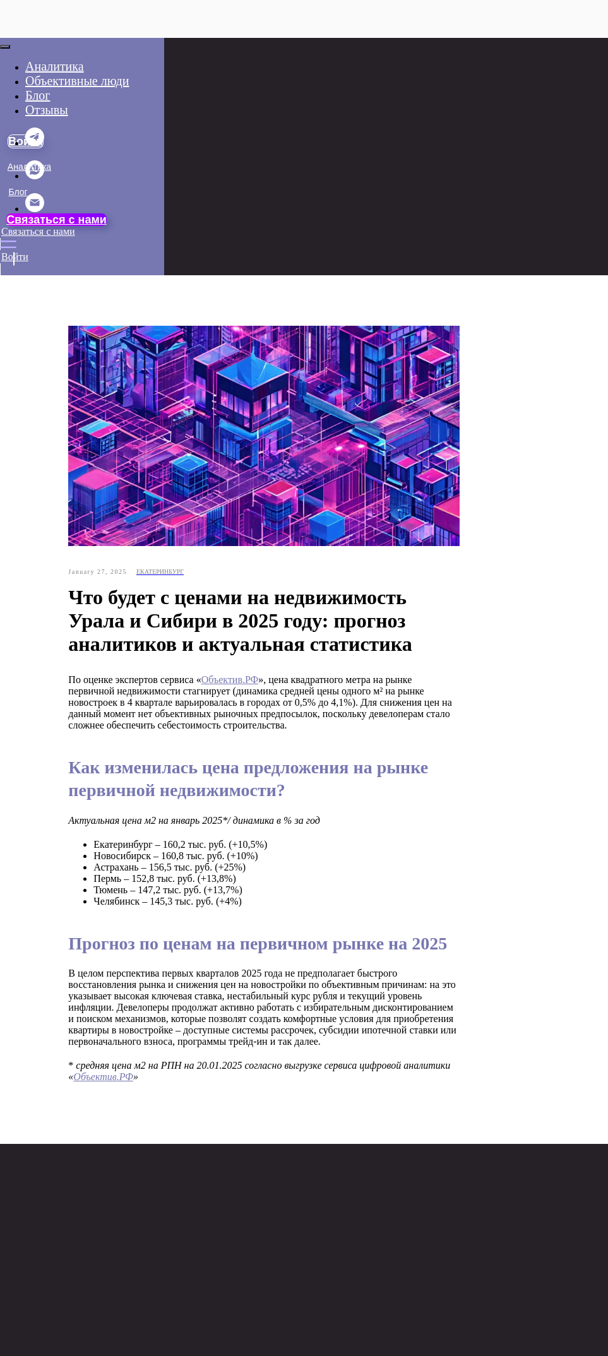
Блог (17, 192)
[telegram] (34, 143)
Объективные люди (47, 328)
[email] (34, 208)
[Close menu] (5, 47)
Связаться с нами (56, 219)
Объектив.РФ (282, 682)
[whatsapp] (34, 175)
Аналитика (54, 66)
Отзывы (22, 303)
